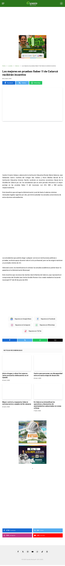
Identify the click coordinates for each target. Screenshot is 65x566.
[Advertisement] (32, 148)
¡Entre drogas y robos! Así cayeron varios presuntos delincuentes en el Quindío (15, 375)
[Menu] (3, 3)
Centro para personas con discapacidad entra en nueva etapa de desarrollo (48, 374)
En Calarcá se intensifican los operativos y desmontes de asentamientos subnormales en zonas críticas (47, 405)
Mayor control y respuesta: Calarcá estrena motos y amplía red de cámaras (16, 403)
